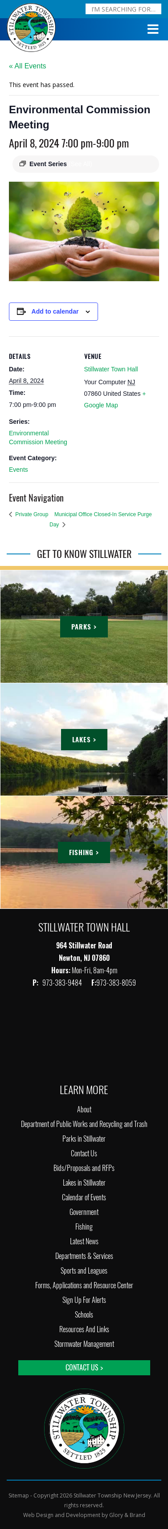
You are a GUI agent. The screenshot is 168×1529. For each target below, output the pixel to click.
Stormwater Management (84, 1344)
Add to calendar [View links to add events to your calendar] (55, 311)
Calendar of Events (84, 1197)
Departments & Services (84, 1256)
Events (18, 469)
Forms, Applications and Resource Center (84, 1285)
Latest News (84, 1241)
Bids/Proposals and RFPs (84, 1168)
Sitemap (18, 1495)
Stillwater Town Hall (111, 369)
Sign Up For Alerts (84, 1300)
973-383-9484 (62, 982)
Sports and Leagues (84, 1270)
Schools (84, 1314)
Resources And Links (84, 1329)
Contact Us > (84, 1367)
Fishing (84, 1226)
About (84, 1109)
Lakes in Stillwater (84, 1182)
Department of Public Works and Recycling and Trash (84, 1124)
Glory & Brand (127, 1515)
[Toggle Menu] (153, 29)
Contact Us (84, 1153)
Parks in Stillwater (84, 1138)
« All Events (27, 66)
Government (84, 1212)
